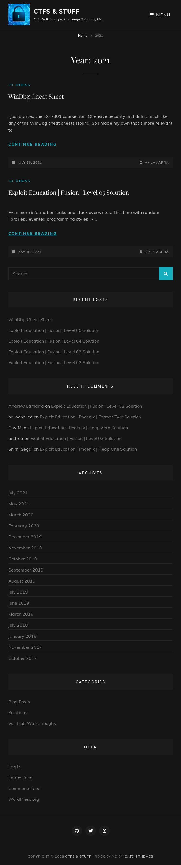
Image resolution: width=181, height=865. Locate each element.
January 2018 (22, 636)
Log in (14, 767)
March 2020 (20, 514)
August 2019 (21, 581)
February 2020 (23, 525)
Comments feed (24, 788)
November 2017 (25, 647)
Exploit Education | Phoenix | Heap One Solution (88, 449)
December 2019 (25, 537)
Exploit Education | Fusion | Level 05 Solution (68, 192)
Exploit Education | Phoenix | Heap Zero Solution (79, 427)
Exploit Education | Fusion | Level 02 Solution (53, 362)
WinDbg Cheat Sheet (36, 96)
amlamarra (157, 162)
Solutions (19, 85)
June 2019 (18, 603)
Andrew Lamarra (26, 406)
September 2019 (25, 570)
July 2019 (18, 592)
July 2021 (18, 492)
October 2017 (22, 658)
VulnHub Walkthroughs (32, 723)
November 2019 (25, 548)
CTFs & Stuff (57, 11)
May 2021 (19, 503)
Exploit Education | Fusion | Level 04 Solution (53, 341)
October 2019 (22, 559)
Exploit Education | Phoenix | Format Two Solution (90, 417)
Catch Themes (139, 856)
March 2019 (20, 614)
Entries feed (20, 777)
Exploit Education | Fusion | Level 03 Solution (53, 351)
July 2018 (18, 625)
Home (83, 35)
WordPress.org (23, 799)
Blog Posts (19, 701)
